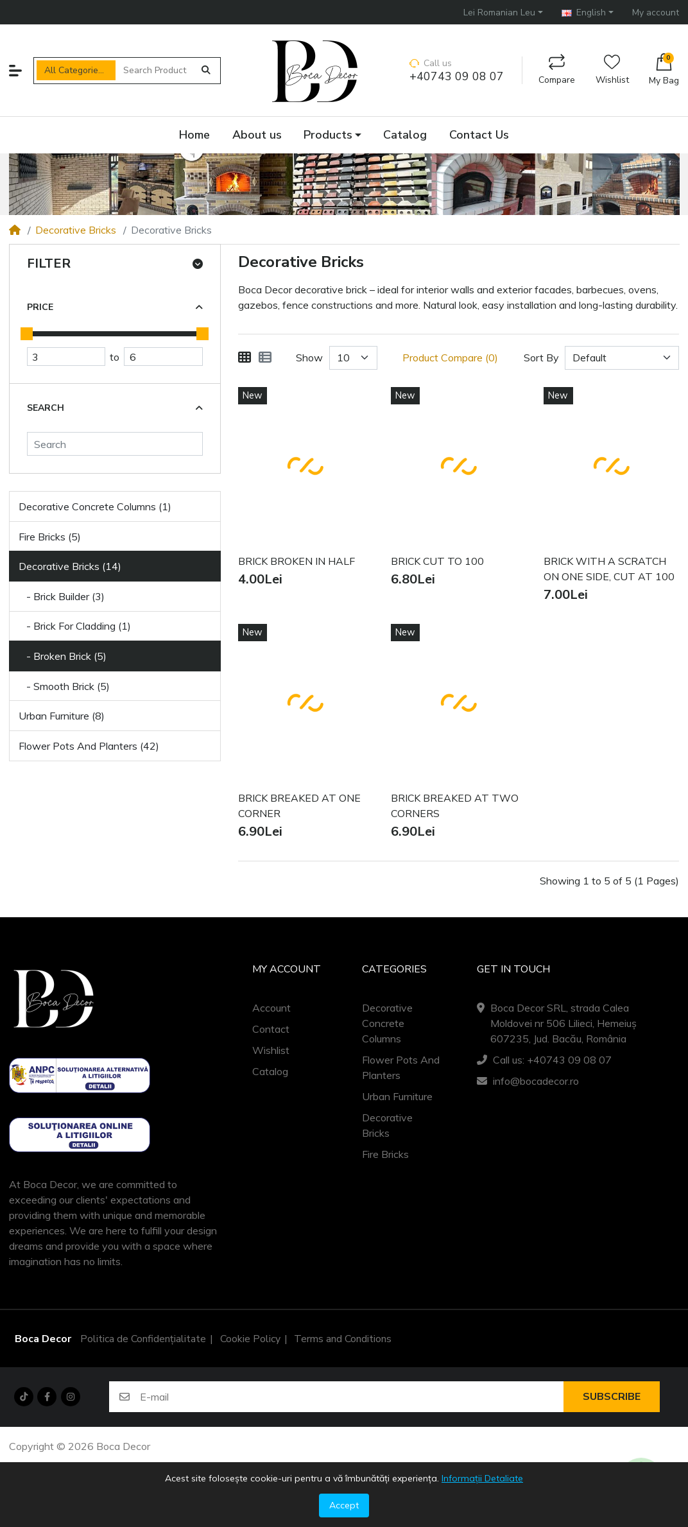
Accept (344, 1505)
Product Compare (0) (450, 357)
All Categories (73, 70)
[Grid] (244, 357)
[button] (503, 12)
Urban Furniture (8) (62, 715)
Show (309, 357)
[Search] (115, 444)
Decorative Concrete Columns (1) (95, 506)
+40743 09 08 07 (456, 76)
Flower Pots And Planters (401, 1067)
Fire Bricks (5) (50, 536)
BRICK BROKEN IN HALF (296, 562)
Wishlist (612, 70)
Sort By (541, 357)
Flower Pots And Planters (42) (89, 745)
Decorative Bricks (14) (70, 566)
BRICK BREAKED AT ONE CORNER (299, 806)
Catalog (270, 1071)
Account (271, 1007)
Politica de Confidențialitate (143, 1339)
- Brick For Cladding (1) (75, 625)
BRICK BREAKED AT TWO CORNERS (455, 806)
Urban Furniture (397, 1096)
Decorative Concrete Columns (387, 1023)
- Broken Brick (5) (63, 656)
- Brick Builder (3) (62, 596)
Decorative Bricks (75, 229)
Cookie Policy (250, 1339)
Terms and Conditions (342, 1339)
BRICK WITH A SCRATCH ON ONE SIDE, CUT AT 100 (609, 569)
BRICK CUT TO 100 (437, 562)
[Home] (15, 229)
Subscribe (612, 1397)
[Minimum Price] (66, 357)
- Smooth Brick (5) (64, 686)
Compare (556, 70)
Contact (270, 1028)
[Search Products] (155, 70)
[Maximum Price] (163, 357)
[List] (265, 357)
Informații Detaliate (482, 1478)
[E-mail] (351, 1396)
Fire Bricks (385, 1154)
